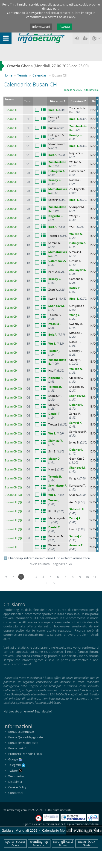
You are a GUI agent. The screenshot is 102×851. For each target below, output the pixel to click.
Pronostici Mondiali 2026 (25, 754)
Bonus (63, 843)
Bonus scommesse (21, 732)
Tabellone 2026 (73, 90)
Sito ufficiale (91, 90)
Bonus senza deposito (23, 743)
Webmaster (16, 776)
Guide (86, 843)
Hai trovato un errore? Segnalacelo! (27, 711)
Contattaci (15, 793)
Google (13, 759)
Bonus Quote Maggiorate (25, 737)
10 (87, 577)
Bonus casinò (17, 748)
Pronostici (39, 843)
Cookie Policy (17, 787)
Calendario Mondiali (57, 830)
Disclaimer (15, 782)
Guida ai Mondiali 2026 (19, 830)
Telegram (16, 765)
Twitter (15, 770)
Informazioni (41, 26)
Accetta (65, 26)
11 (94, 577)
